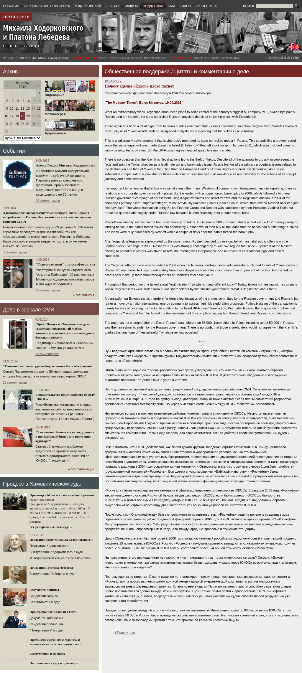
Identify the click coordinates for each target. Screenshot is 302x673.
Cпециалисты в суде (44, 602)
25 (17, 124)
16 (6, 116)
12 (22, 108)
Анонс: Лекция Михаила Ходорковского (65, 165)
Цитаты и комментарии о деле (211, 72)
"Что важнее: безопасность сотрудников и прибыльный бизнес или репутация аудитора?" (64, 436)
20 (28, 116)
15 (38, 108)
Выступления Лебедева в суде (52, 573)
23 (6, 124)
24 (12, 124)
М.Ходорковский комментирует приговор (60, 558)
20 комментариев (15, 382)
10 (12, 108)
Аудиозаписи (70, 131)
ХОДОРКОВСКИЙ (87, 6)
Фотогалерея (70, 112)
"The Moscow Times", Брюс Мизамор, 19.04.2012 (143, 102)
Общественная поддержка (137, 72)
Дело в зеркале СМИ (28, 310)
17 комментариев (48, 290)
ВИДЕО (185, 6)
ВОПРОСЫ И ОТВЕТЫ (283, 57)
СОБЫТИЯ (11, 6)
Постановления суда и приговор (52, 663)
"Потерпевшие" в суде (46, 630)
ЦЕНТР (16, 16)
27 (28, 124)
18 (17, 116)
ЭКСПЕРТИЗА (206, 6)
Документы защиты (44, 589)
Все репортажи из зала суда (49, 527)
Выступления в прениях (47, 653)
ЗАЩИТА (131, 6)
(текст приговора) (41, 499)
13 (28, 108)
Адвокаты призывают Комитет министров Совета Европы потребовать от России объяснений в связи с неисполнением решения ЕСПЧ (47, 217)
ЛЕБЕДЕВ (112, 6)
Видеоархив (70, 93)
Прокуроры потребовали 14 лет (52, 611)
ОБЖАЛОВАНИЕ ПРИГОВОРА (47, 6)
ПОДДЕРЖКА (153, 6)
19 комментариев (47, 354)
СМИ (171, 6)
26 (22, 124)
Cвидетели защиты (43, 596)
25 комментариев (48, 200)
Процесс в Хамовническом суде (42, 484)
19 (22, 116)
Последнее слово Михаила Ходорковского (60, 539)
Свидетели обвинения (46, 624)
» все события (83, 295)
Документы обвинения (46, 618)
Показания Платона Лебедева (51, 567)
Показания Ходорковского (48, 545)
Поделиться (126, 632)
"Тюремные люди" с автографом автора (65, 264)
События (14, 151)
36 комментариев (15, 252)
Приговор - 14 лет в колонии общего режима (62, 495)
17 (12, 116)
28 (33, 124)
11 (17, 108)
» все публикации (81, 469)
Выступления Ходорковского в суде (56, 552)
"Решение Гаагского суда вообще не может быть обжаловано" (48, 366)
